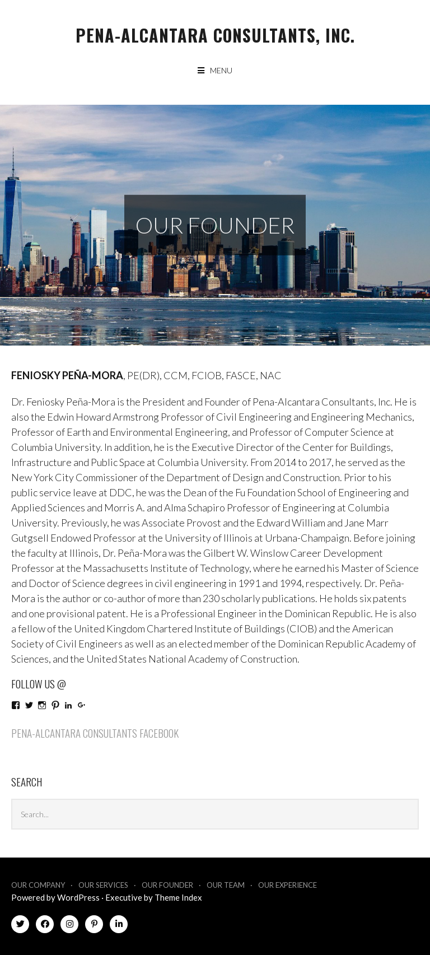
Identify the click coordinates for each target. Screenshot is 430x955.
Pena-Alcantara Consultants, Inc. (215, 35)
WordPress (78, 897)
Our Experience (287, 885)
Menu (221, 70)
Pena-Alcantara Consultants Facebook (95, 732)
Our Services (103, 885)
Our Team (226, 885)
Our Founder (167, 885)
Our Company (38, 885)
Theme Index (178, 897)
